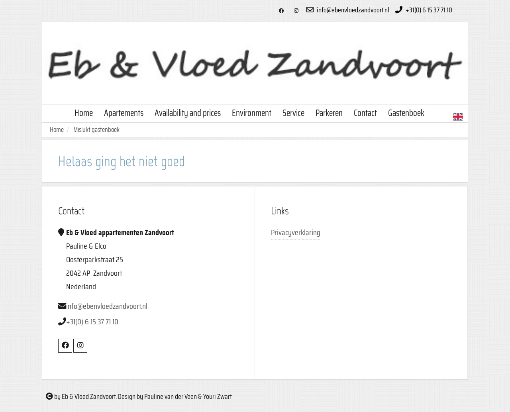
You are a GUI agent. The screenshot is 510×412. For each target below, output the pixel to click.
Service (293, 113)
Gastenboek (406, 113)
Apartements (123, 113)
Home (84, 113)
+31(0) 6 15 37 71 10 (422, 10)
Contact (365, 113)
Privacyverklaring (295, 232)
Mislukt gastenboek (96, 129)
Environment (251, 113)
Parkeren (329, 113)
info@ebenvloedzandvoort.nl (346, 10)
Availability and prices (188, 113)
